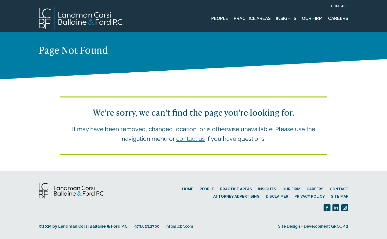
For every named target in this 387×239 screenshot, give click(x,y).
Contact (339, 6)
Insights (286, 18)
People (219, 18)
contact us (190, 138)
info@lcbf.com (179, 226)
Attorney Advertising (236, 196)
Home (187, 189)
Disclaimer (277, 196)
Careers (338, 18)
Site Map (339, 196)
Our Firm (312, 18)
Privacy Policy (309, 196)
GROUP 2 (339, 226)
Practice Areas (252, 18)
